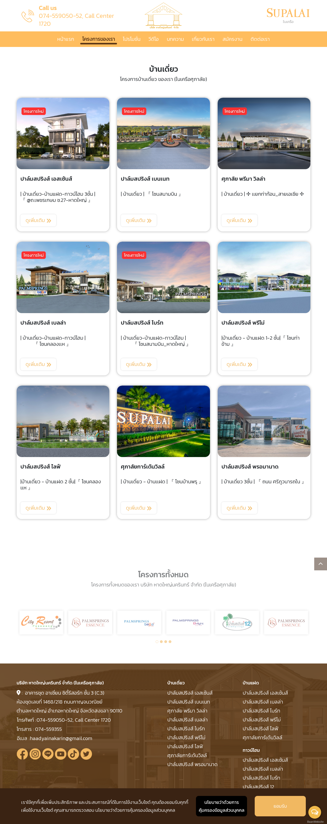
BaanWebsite (315, 821)
